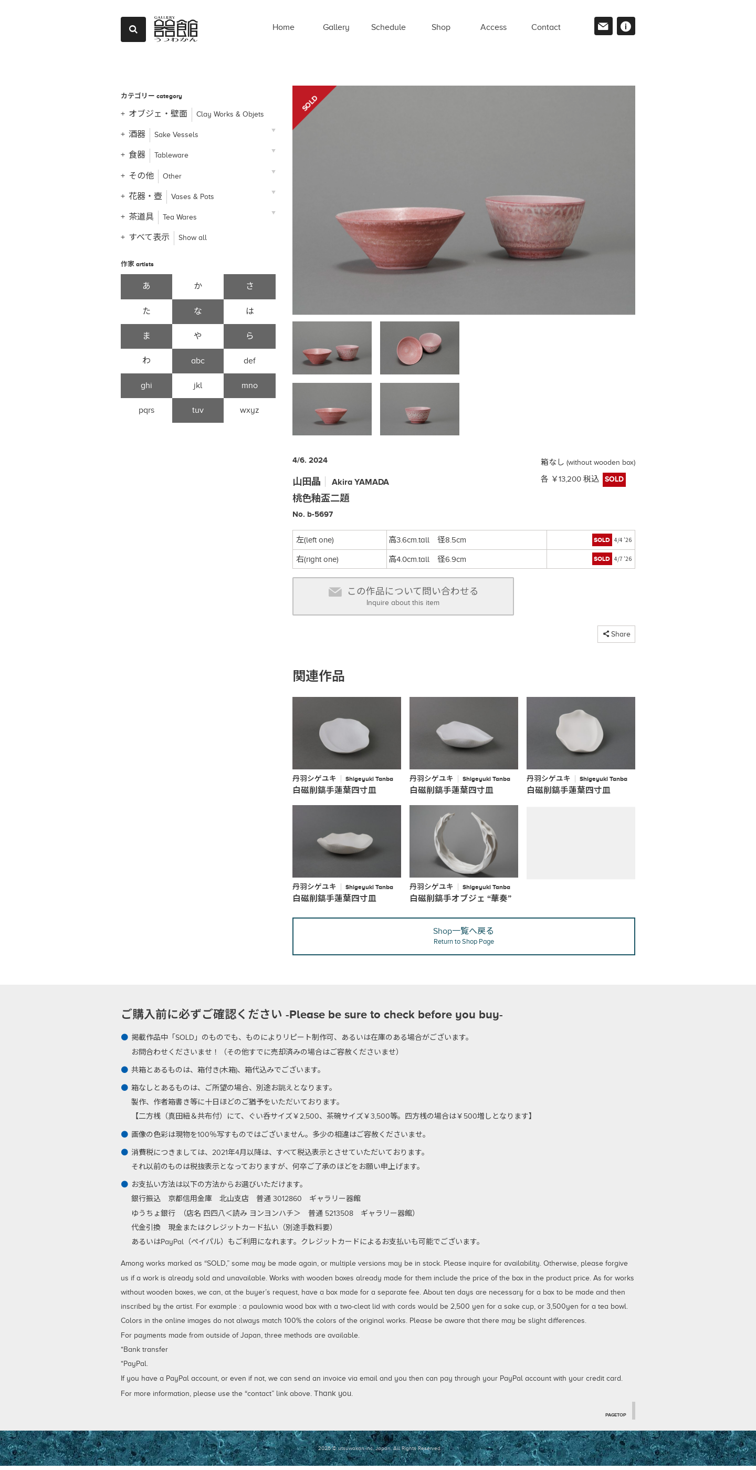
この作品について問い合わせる (403, 597)
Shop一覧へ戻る (464, 940)
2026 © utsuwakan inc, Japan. (355, 1452)
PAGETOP (613, 1418)
